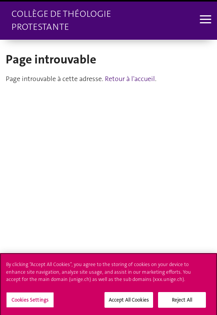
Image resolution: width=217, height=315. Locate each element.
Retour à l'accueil (130, 78)
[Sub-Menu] (204, 20)
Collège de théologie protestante (61, 20)
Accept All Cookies (129, 302)
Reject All (182, 302)
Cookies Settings (30, 302)
